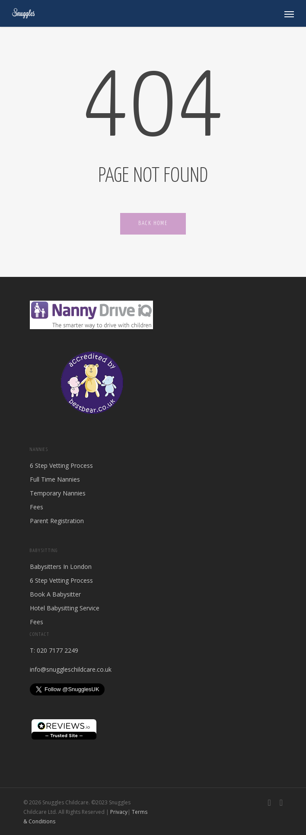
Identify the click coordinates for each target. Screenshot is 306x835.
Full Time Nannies (55, 479)
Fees (36, 507)
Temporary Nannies (58, 493)
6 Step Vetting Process (61, 465)
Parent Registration (57, 521)
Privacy (119, 812)
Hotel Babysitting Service (64, 608)
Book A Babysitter (55, 594)
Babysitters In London (61, 566)
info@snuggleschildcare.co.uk (71, 669)
